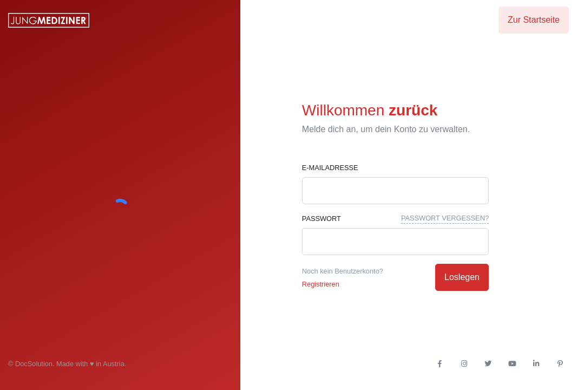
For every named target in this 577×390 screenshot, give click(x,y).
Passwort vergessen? (445, 218)
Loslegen (462, 277)
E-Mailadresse (330, 168)
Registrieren (320, 284)
